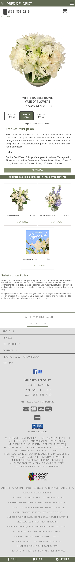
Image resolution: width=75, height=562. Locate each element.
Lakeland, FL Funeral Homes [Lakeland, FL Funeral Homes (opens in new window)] (16, 488)
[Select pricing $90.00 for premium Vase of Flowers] (41, 116)
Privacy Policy (18, 551)
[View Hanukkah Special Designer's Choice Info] (37, 242)
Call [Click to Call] (12, 559)
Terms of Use (58, 551)
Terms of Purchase (38, 551)
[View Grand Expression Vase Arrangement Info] (54, 198)
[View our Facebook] (35, 373)
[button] (67, 12)
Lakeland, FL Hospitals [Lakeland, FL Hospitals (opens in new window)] (46, 488)
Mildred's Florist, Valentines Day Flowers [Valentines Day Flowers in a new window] (37, 456)
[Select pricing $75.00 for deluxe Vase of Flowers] (26, 116)
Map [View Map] (37, 559)
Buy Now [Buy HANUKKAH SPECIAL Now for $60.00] (39, 265)
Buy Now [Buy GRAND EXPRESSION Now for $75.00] (56, 221)
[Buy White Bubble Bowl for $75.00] (37, 170)
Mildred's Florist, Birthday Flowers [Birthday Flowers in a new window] (37, 450)
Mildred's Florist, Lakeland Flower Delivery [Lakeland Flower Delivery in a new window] (37, 463)
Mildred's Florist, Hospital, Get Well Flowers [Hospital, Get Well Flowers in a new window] (37, 444)
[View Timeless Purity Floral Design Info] (20, 198)
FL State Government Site (50, 497)
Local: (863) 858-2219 (37, 395)
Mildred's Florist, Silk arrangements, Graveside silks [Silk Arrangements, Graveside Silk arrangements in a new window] (37, 453)
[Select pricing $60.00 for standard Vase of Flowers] (12, 116)
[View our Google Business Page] (40, 373)
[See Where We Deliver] (37, 323)
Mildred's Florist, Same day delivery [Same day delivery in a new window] (37, 466)
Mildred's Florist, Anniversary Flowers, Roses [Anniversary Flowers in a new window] (37, 441)
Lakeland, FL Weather (22, 497)
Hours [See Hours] (62, 559)
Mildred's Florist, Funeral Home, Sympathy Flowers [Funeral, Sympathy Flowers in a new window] (37, 437)
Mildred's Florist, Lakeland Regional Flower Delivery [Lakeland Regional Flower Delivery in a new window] (37, 447)
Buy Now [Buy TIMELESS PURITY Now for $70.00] (22, 221)
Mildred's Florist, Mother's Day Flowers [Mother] (37, 460)
